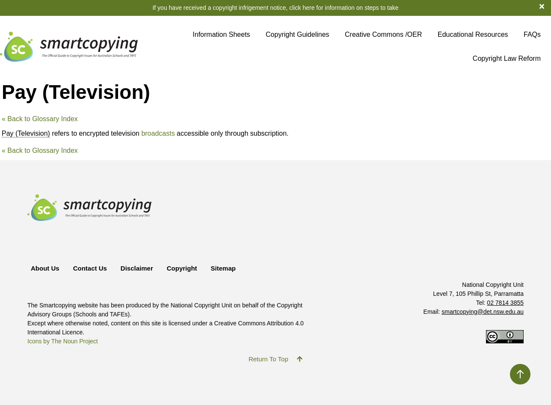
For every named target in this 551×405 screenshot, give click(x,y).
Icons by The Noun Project (62, 341)
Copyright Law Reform (507, 58)
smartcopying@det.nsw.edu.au (482, 311)
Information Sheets (221, 34)
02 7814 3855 (505, 302)
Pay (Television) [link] (26, 133)
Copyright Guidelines (297, 34)
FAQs (532, 34)
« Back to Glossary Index (40, 118)
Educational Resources (473, 34)
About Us (45, 268)
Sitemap (223, 268)
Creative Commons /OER (383, 34)
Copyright (182, 268)
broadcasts (158, 133)
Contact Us (90, 268)
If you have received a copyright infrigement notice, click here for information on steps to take (275, 7)
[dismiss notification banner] (545, 6)
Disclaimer (137, 268)
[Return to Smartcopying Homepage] (69, 46)
